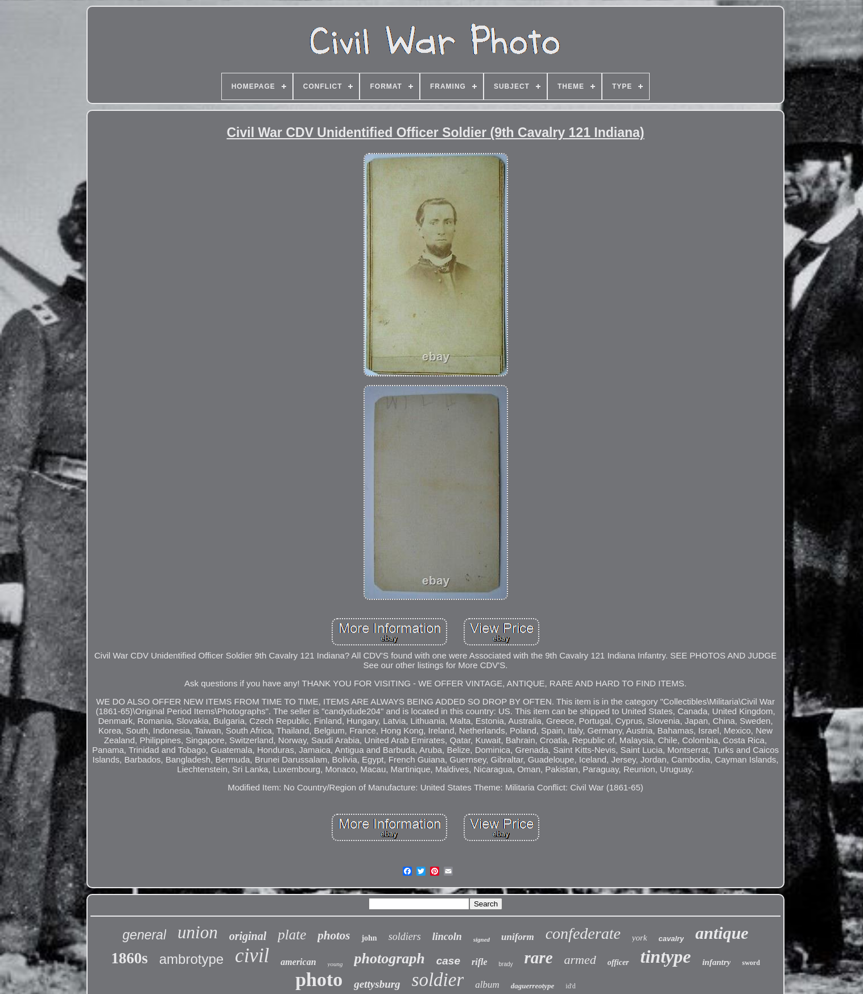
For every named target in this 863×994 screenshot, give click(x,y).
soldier (438, 980)
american (298, 962)
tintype (666, 956)
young (335, 963)
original (248, 936)
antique (721, 932)
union (197, 932)
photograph (389, 958)
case (448, 961)
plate (292, 934)
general (144, 934)
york (639, 937)
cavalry (671, 938)
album (487, 984)
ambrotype (191, 959)
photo (318, 979)
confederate (583, 933)
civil (252, 956)
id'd (570, 986)
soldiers (405, 936)
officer (618, 962)
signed (481, 939)
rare (539, 958)
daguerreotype (533, 985)
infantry (716, 962)
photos (333, 935)
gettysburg (377, 984)
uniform (517, 936)
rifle (480, 962)
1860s (129, 958)
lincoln (447, 936)
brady (506, 964)
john (369, 938)
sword (750, 963)
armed (580, 959)
